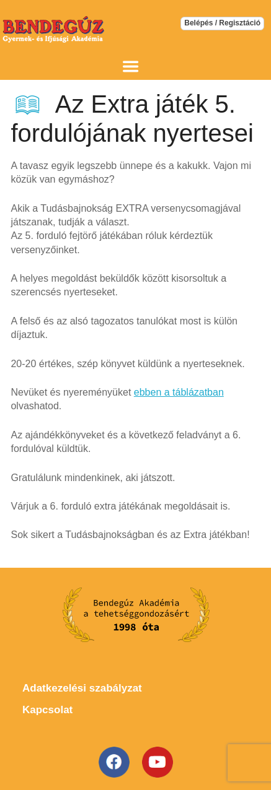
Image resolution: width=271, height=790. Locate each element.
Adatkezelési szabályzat (82, 688)
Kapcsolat (47, 710)
